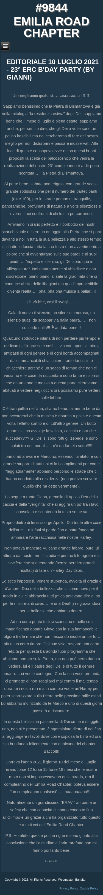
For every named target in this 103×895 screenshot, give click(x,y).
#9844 (51, 7)
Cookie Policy (89, 888)
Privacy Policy (68, 888)
